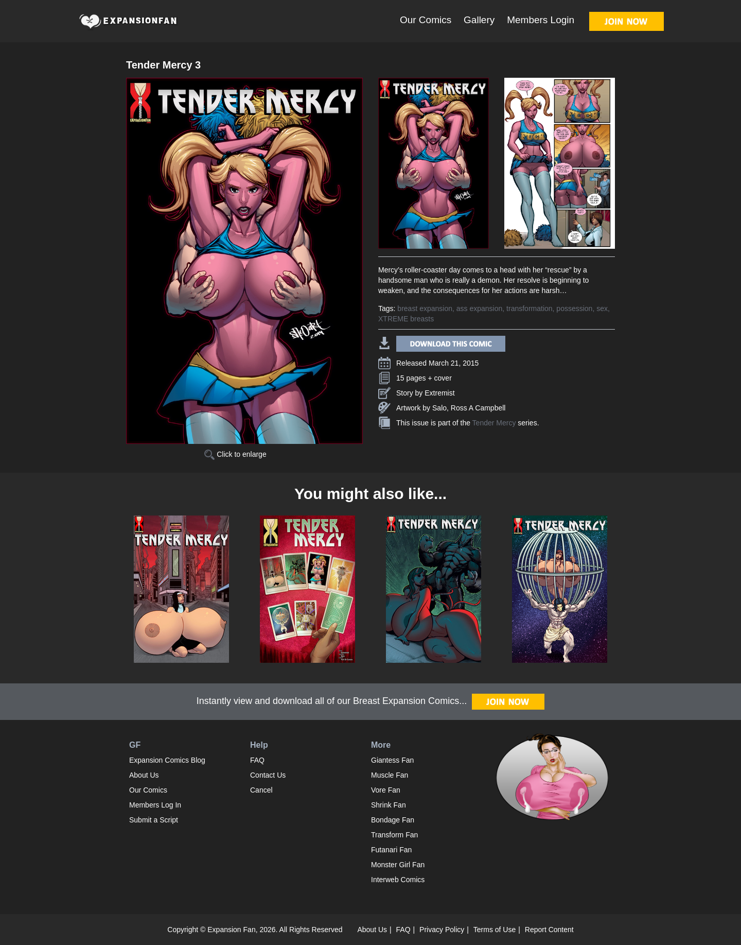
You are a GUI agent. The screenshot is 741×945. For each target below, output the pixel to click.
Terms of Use (494, 929)
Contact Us (268, 775)
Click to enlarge (235, 454)
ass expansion (479, 308)
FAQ (257, 760)
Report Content (549, 929)
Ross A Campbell (478, 408)
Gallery (479, 19)
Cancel (261, 790)
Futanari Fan (391, 850)
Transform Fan (394, 835)
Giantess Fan (392, 760)
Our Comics (425, 19)
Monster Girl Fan (398, 865)
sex (602, 308)
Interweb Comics (398, 879)
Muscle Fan (389, 775)
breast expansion (424, 308)
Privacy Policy (441, 929)
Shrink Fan (388, 805)
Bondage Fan (392, 820)
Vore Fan (385, 790)
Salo (439, 408)
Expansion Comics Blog (167, 760)
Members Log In (155, 805)
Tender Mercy (494, 423)
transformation (529, 308)
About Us (144, 775)
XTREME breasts (406, 319)
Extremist (439, 393)
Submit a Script (153, 820)
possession (574, 308)
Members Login (540, 19)
